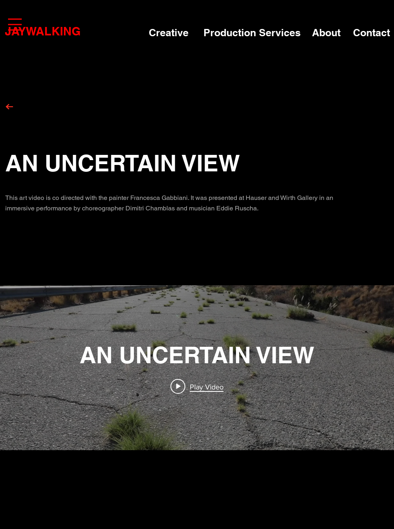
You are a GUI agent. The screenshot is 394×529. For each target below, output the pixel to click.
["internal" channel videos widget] (197, 367)
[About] (328, 33)
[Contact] (373, 33)
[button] (15, 25)
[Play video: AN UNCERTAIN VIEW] (197, 387)
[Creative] (172, 33)
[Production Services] (253, 33)
